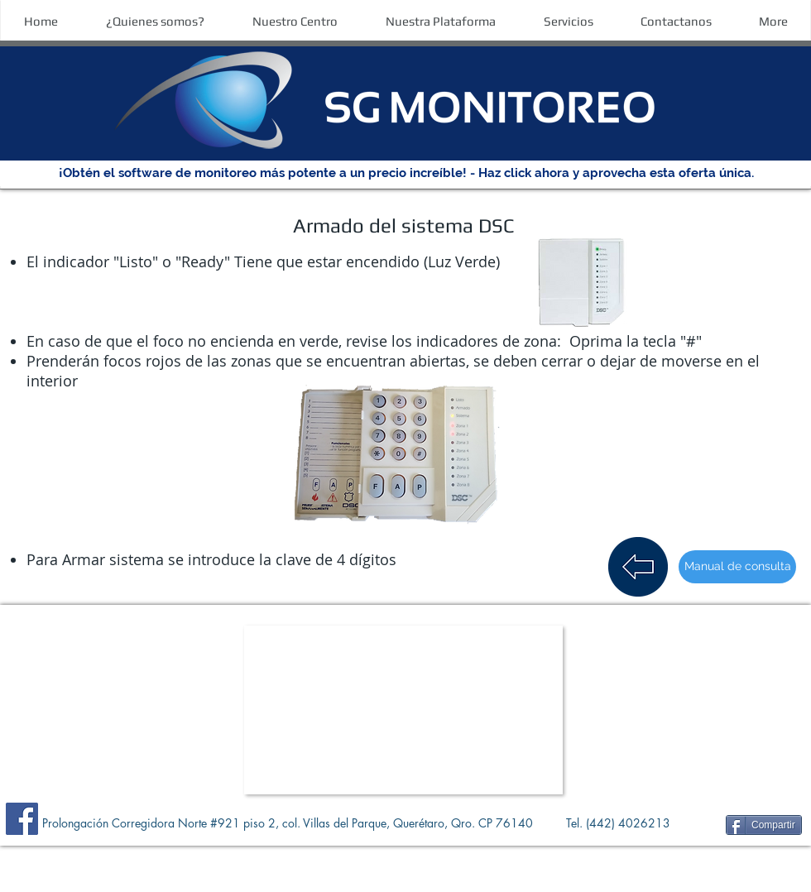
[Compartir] (764, 825)
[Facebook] (22, 819)
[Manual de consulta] (737, 566)
